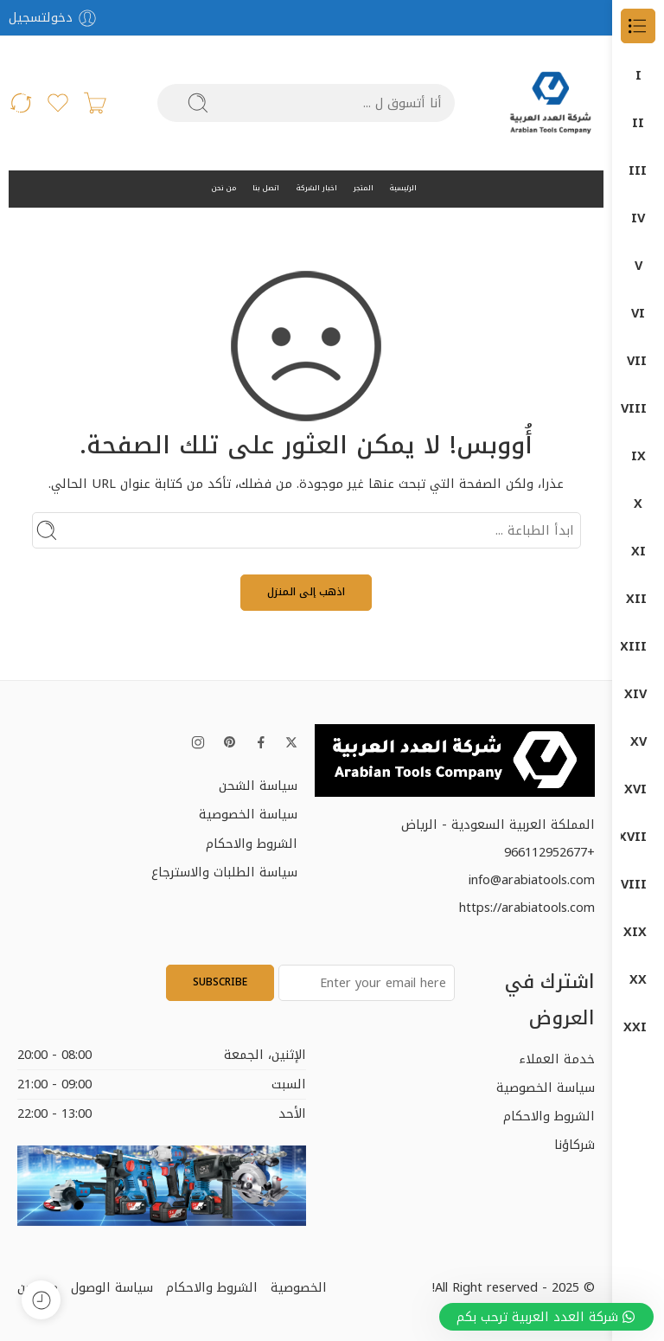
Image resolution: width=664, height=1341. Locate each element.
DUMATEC (638, 218)
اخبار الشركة (317, 188)
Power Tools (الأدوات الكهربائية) (638, 361)
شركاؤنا (574, 1144)
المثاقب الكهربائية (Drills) (638, 456)
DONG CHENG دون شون (638, 123)
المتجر (364, 188)
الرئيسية (403, 188)
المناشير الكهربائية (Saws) (638, 503)
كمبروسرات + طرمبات (638, 884)
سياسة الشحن (258, 785)
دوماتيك (638, 694)
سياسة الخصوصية (248, 814)
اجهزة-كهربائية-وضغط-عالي (638, 599)
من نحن (224, 188)
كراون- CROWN (638, 837)
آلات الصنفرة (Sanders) (638, 408)
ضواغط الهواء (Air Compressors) (638, 313)
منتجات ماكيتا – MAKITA (638, 1027)
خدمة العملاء (557, 1059)
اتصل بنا (265, 188)
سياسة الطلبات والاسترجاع (224, 872)
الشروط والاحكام (251, 843)
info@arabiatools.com (532, 880)
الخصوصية (299, 1287)
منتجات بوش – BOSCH (638, 979)
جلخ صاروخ (638, 551)
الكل (638, 75)
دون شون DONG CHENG (638, 741)
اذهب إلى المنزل (306, 591)
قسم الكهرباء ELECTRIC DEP (638, 789)
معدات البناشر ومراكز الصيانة (638, 932)
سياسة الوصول (112, 1287)
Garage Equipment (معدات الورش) (638, 266)
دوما (638, 646)
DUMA (638, 170)
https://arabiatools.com (527, 907)
